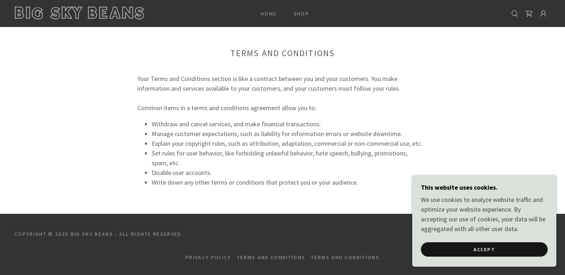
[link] (89, 16)
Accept (484, 264)
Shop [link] (301, 13)
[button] (543, 13)
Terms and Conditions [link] (271, 257)
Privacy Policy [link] (208, 257)
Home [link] (269, 13)
